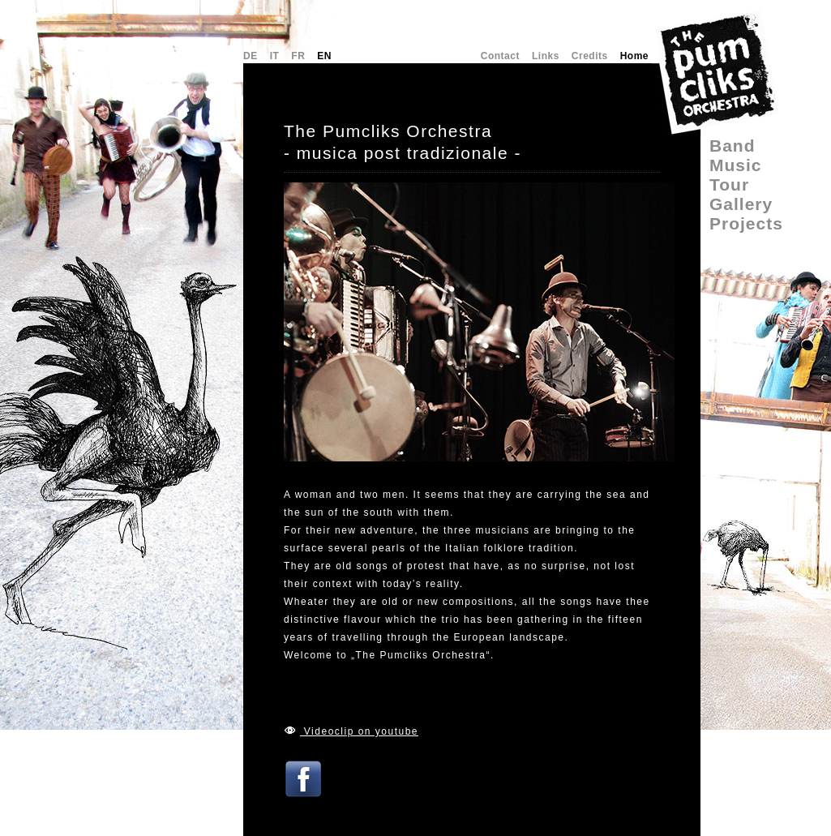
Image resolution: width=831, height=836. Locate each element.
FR (298, 56)
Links (545, 56)
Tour (729, 184)
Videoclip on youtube (359, 731)
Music (735, 165)
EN (324, 56)
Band (732, 145)
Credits (590, 56)
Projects (746, 223)
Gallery (741, 204)
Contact (500, 56)
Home (634, 56)
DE (250, 56)
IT (275, 56)
